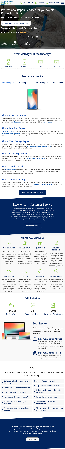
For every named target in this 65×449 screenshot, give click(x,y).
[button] (62, 2)
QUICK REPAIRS (40, 248)
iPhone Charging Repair (13, 166)
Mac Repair (40, 66)
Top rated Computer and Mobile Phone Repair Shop (19, 28)
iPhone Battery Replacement (15, 153)
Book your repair (32, 225)
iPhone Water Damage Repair (15, 141)
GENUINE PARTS (40, 276)
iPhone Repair (8, 66)
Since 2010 (24, 276)
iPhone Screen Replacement (15, 115)
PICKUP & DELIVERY (8, 276)
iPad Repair (24, 66)
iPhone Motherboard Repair (15, 179)
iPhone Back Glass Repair (13, 128)
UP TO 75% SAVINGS (9, 248)
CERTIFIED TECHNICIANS (56, 249)
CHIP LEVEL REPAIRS (25, 248)
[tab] (9, 82)
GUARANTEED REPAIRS (56, 276)
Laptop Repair (56, 66)
